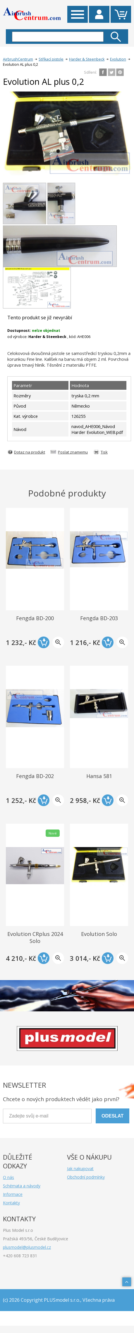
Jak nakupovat (80, 1168)
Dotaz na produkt (29, 452)
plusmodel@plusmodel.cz (27, 1247)
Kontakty (11, 1203)
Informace (13, 1194)
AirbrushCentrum (18, 59)
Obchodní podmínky (86, 1177)
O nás (8, 1177)
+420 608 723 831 (20, 1255)
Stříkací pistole (51, 59)
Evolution (118, 59)
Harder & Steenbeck (86, 59)
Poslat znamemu (73, 452)
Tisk (104, 452)
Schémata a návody (21, 1186)
